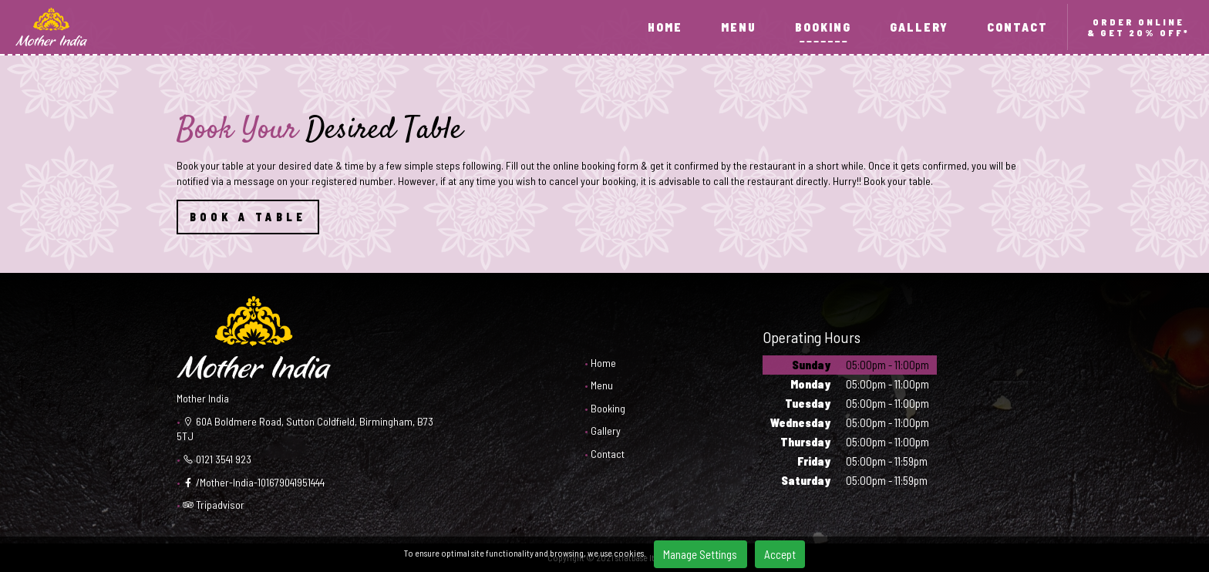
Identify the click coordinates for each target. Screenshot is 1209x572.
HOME (665, 27)
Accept (780, 554)
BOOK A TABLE (248, 217)
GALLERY (919, 27)
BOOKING (823, 27)
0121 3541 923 (217, 459)
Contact (608, 453)
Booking (608, 408)
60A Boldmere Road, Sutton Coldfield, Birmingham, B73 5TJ (305, 429)
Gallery (606, 430)
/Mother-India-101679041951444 (254, 482)
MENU (738, 27)
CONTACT (1017, 27)
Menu (602, 385)
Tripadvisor (213, 504)
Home (603, 362)
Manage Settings (700, 554)
